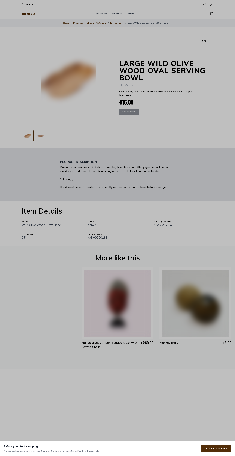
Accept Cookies (216, 448)
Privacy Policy (93, 451)
